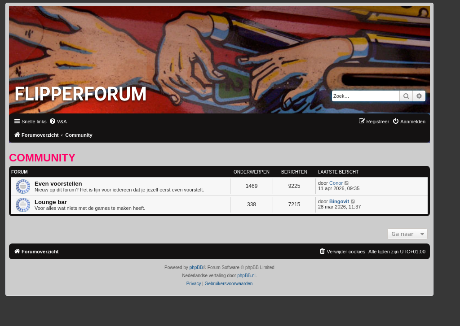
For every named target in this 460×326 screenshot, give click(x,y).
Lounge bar (51, 202)
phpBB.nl (246, 275)
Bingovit (339, 201)
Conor (336, 183)
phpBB (196, 267)
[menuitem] (58, 121)
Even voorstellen (58, 183)
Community (42, 158)
